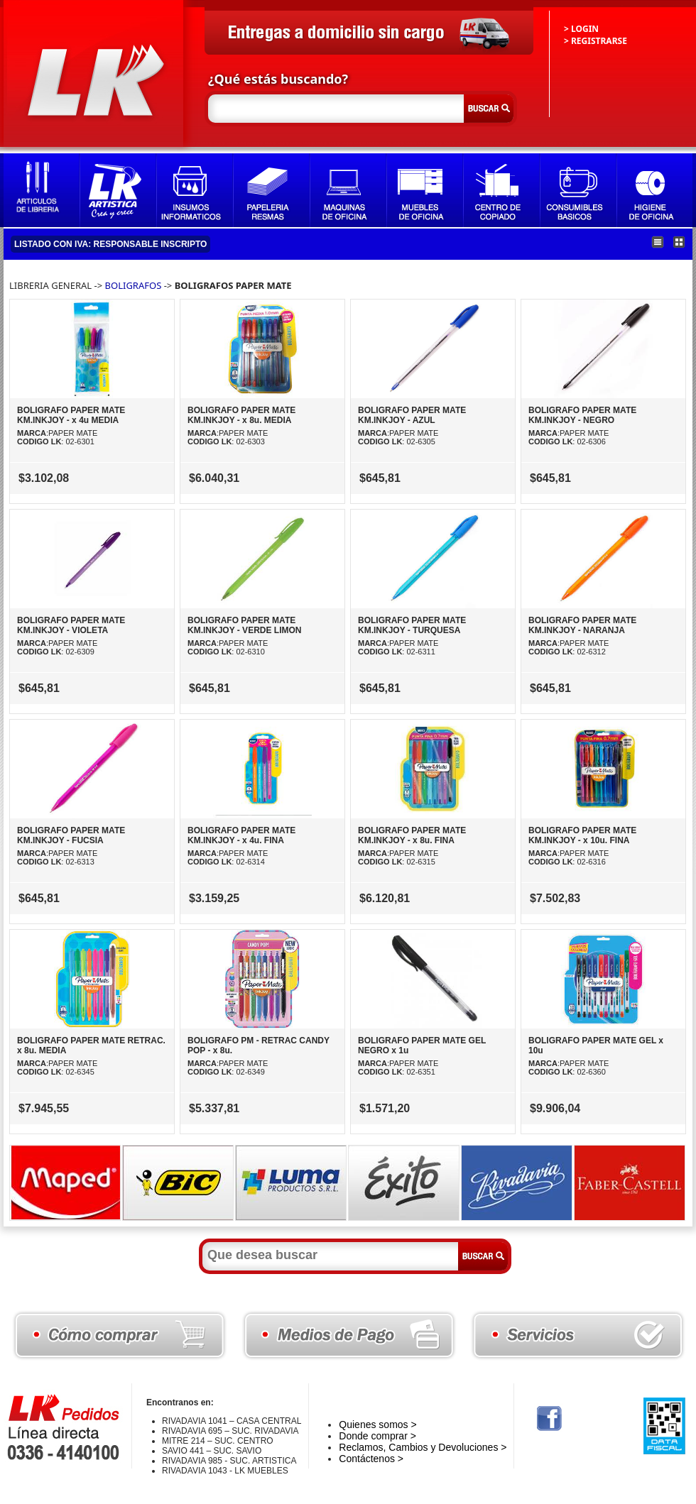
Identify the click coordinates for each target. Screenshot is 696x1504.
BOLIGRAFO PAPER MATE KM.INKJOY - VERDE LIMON (244, 625)
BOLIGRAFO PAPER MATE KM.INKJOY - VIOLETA (71, 625)
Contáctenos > (371, 1458)
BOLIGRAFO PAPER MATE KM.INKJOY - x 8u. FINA (412, 835)
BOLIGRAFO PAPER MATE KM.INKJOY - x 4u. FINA (241, 835)
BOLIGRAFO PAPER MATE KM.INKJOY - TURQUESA (412, 625)
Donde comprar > (377, 1436)
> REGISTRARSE (595, 41)
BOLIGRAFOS (133, 285)
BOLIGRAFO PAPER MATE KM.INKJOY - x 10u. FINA (582, 835)
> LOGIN (581, 29)
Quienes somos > (377, 1424)
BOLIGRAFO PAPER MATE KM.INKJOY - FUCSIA (71, 835)
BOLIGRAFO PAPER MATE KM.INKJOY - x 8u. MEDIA (241, 415)
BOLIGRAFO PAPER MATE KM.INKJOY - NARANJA (582, 625)
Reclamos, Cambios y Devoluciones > (422, 1447)
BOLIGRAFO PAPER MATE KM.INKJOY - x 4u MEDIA (71, 415)
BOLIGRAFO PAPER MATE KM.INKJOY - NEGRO (582, 415)
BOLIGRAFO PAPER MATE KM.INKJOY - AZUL (412, 415)
